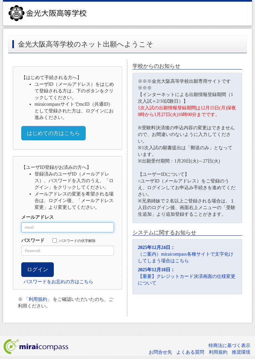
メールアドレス (37, 217)
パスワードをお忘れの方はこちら (58, 281)
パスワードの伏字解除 (74, 240)
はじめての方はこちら (53, 133)
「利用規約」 (38, 299)
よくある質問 (190, 352)
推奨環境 (241, 352)
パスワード (32, 240)
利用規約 (218, 352)
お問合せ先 (160, 352)
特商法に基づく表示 (229, 345)
